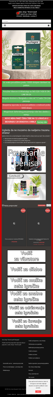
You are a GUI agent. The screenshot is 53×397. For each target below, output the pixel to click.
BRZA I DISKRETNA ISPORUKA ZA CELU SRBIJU (26, 7)
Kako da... (14, 394)
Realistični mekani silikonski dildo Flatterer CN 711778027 (39, 240)
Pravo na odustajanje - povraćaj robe (13, 367)
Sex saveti (31, 377)
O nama (9, 394)
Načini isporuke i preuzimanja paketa (39, 363)
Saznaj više (42, 122)
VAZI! (38, 391)
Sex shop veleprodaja (34, 367)
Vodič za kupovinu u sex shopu (37, 340)
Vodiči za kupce (33, 351)
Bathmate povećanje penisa (36, 347)
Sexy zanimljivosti (34, 374)
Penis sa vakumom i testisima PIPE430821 (14, 239)
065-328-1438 (39, 1)
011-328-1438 (21, 1)
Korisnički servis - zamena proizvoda (13, 363)
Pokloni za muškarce (34, 358)
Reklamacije (6, 370)
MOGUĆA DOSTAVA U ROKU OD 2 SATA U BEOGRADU (26, 6)
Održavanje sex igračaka (35, 344)
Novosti (31, 370)
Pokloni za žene (33, 354)
